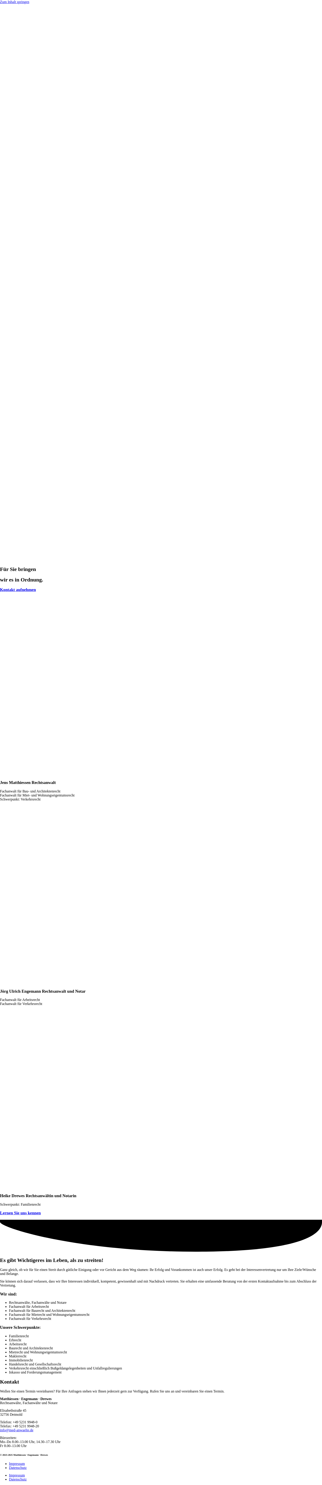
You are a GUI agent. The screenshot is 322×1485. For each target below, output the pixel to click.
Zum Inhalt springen (14, 2)
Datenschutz (18, 1468)
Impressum (17, 1464)
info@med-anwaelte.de (16, 1430)
